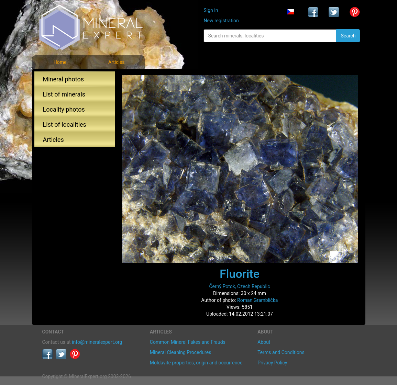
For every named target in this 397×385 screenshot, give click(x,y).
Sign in (210, 10)
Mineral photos (63, 79)
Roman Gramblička (257, 300)
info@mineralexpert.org (97, 342)
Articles (116, 62)
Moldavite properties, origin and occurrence (196, 362)
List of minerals (64, 94)
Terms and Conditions (281, 352)
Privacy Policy (272, 362)
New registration (221, 20)
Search (348, 35)
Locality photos (64, 109)
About (263, 342)
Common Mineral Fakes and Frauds (187, 342)
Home (60, 62)
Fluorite (240, 274)
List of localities (64, 124)
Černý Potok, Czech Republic (239, 286)
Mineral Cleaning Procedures (180, 352)
